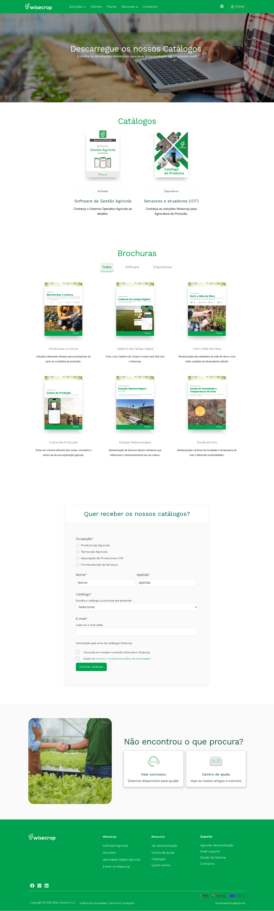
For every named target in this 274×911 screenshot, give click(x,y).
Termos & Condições (121, 903)
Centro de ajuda (163, 852)
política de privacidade (136, 658)
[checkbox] (136, 555)
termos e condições (108, 658)
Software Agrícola (115, 845)
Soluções (109, 852)
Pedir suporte (210, 851)
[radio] (136, 545)
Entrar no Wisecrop (116, 866)
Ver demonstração (164, 845)
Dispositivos (162, 267)
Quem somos (161, 865)
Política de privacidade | (94, 903)
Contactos (207, 863)
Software (132, 267)
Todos (106, 267)
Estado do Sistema (213, 857)
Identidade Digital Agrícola (121, 859)
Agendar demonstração (216, 845)
